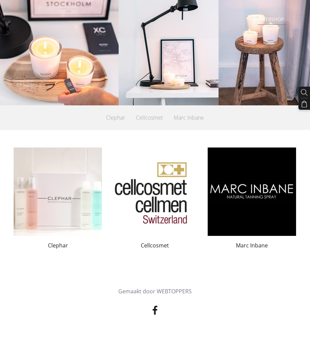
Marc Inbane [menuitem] (189, 117)
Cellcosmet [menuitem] (149, 117)
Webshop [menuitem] (272, 19)
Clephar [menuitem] (115, 117)
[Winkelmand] (304, 104)
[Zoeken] (304, 92)
